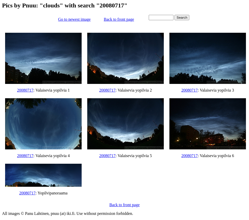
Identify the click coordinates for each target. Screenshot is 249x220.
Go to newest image (74, 19)
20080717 (25, 90)
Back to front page (119, 19)
